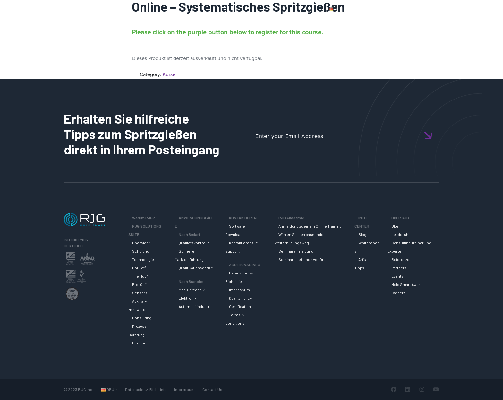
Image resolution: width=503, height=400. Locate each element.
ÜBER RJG (458, 20)
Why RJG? (238, 20)
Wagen (460, 8)
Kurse (169, 74)
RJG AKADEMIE (372, 20)
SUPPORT (331, 20)
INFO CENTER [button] (418, 20)
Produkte (362, 8)
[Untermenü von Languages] (116, 389)
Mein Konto (432, 8)
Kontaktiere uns (396, 8)
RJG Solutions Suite (285, 20)
